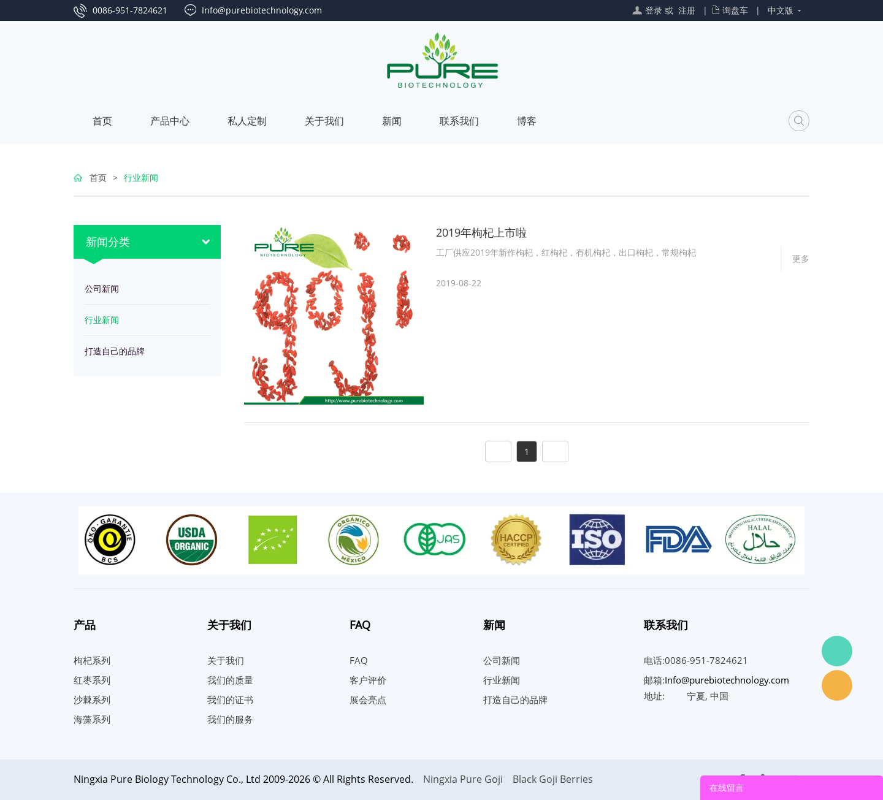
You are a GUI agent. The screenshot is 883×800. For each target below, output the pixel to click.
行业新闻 (141, 177)
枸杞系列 (92, 660)
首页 (102, 121)
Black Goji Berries (553, 779)
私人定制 (247, 121)
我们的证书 (230, 699)
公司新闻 (102, 288)
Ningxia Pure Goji (463, 779)
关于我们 (324, 121)
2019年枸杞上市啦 (481, 232)
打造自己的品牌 (115, 351)
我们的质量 (230, 680)
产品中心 (169, 121)
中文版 (780, 10)
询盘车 (735, 10)
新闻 (392, 121)
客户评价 (368, 680)
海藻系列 (92, 719)
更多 (800, 258)
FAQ (359, 660)
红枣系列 (92, 680)
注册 (686, 10)
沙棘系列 (92, 699)
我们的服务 (230, 719)
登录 (653, 10)
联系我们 (459, 121)
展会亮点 (368, 699)
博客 (527, 121)
